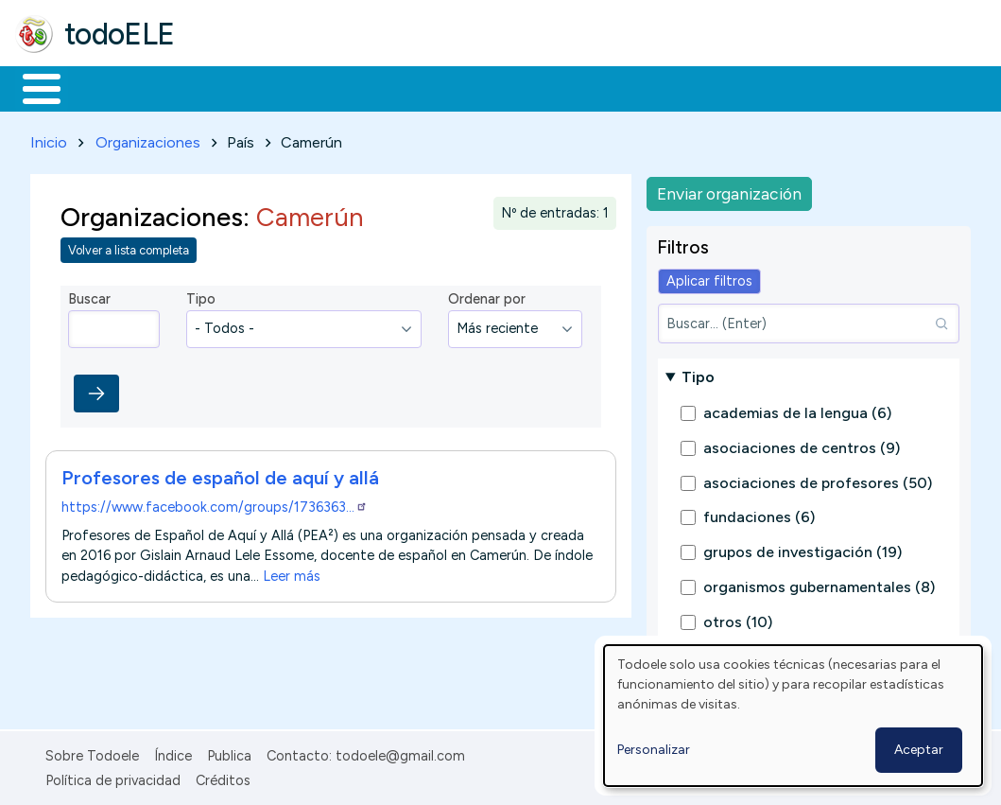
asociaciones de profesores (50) (817, 479)
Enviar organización (729, 190)
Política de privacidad (113, 777)
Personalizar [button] (653, 750)
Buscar (776, 87)
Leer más (291, 572)
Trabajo (341, 87)
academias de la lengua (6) (797, 410)
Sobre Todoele (92, 752)
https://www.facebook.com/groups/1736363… (214, 503)
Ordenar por (487, 296)
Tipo (201, 296)
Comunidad (691, 87)
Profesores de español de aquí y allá (220, 474)
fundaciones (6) (759, 514)
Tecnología (565, 87)
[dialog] (793, 715)
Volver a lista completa (128, 247)
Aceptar (918, 750)
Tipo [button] (698, 373)
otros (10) (737, 618)
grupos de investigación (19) (802, 549)
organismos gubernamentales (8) (819, 583)
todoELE (119, 34)
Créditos (223, 777)
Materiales (106, 87)
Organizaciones (147, 139)
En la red (446, 87)
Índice (173, 752)
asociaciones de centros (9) (801, 444)
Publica (229, 752)
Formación (228, 87)
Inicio (31, 87)
